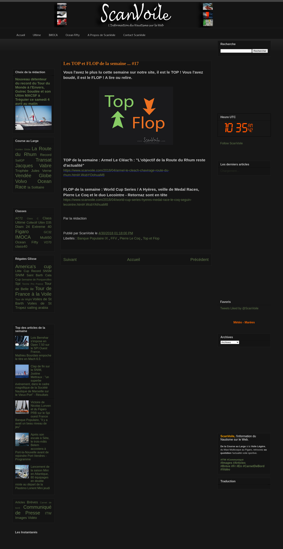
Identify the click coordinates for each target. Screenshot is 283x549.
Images (21, 518)
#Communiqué (235, 459)
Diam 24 (23, 227)
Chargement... (230, 170)
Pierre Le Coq (130, 238)
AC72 (21, 218)
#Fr (233, 466)
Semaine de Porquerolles (37, 279)
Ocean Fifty (29, 242)
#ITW (223, 459)
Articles (21, 502)
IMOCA (27, 237)
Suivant (70, 259)
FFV (114, 238)
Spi (18, 283)
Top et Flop (151, 238)
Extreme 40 (41, 227)
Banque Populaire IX (93, 238)
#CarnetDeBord (253, 466)
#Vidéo (225, 469)
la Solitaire (36, 187)
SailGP (25, 160)
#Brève (225, 466)
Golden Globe (23, 149)
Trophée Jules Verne (33, 171)
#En (239, 466)
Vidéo (32, 518)
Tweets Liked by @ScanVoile (239, 308)
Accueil (133, 259)
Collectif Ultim (36, 222)
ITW (48, 513)
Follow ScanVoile (231, 143)
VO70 (48, 242)
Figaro (29, 231)
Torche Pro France (33, 284)
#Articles (239, 462)
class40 (21, 246)
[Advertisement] (136, 47)
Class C (35, 218)
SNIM (21, 275)
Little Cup (23, 271)
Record (46, 155)
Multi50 (46, 237)
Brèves (33, 502)
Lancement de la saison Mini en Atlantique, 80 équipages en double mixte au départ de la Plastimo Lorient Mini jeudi (32, 477)
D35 (48, 222)
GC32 (48, 232)
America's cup (33, 266)
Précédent (199, 259)
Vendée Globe (33, 175)
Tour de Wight (24, 299)
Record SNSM (41, 271)
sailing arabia (37, 308)
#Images (226, 462)
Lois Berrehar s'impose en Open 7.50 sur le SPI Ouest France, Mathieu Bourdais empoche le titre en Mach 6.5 (33, 348)
